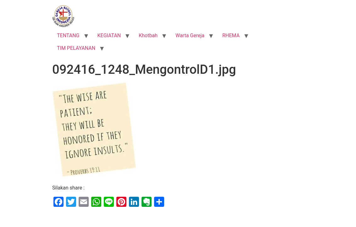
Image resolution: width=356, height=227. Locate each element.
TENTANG (68, 35)
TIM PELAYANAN (76, 48)
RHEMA (231, 35)
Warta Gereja (189, 35)
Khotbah (148, 35)
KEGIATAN (109, 35)
